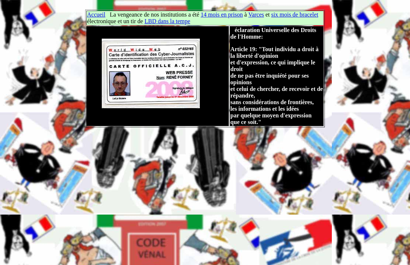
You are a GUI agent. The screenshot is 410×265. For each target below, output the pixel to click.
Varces (256, 14)
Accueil (96, 14)
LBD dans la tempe (167, 21)
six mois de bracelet (295, 14)
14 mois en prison (222, 14)
